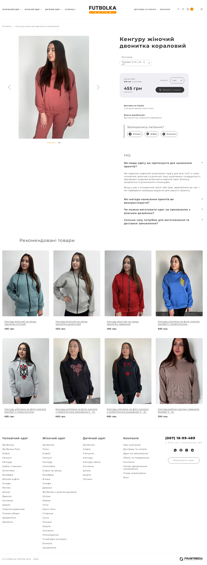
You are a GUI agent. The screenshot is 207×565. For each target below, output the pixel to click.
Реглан (6, 487)
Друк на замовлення (135, 453)
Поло (46, 449)
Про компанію (132, 445)
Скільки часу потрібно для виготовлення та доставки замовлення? (156, 221)
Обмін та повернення (136, 457)
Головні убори (10, 513)
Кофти (6, 453)
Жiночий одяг (32, 9)
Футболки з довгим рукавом (60, 492)
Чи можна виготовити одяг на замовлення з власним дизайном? (157, 211)
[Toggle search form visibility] (178, 9)
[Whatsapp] (175, 450)
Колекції (69, 9)
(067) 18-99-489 (180, 438)
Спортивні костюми (54, 539)
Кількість (164, 80)
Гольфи (6, 483)
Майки (47, 500)
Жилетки (7, 522)
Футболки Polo (11, 449)
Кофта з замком (12, 466)
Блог (126, 477)
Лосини (47, 522)
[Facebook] (181, 450)
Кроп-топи (49, 509)
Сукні (46, 517)
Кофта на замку (52, 470)
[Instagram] (186, 450)
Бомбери (7, 475)
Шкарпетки (9, 517)
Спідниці (48, 513)
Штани (6, 492)
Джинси (7, 496)
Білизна (47, 543)
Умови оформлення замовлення (135, 467)
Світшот (7, 457)
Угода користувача (134, 473)
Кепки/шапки (51, 535)
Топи (45, 505)
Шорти (6, 505)
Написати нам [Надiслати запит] (183, 460)
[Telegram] (192, 450)
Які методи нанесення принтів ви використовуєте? (149, 201)
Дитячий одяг (52, 9)
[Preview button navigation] (9, 87)
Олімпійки (8, 470)
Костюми (7, 500)
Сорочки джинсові (13, 509)
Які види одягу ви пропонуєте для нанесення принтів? (158, 164)
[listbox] (136, 63)
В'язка (46, 479)
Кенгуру (7, 462)
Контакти (165, 9)
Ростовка (127, 57)
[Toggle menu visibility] (202, 9)
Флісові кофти (10, 479)
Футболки (8, 445)
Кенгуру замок (92, 462)
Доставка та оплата (145, 9)
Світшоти (88, 453)
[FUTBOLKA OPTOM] (102, 10)
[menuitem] (11, 9)
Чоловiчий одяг (10, 9)
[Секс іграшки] (6, 26)
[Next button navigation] (98, 87)
